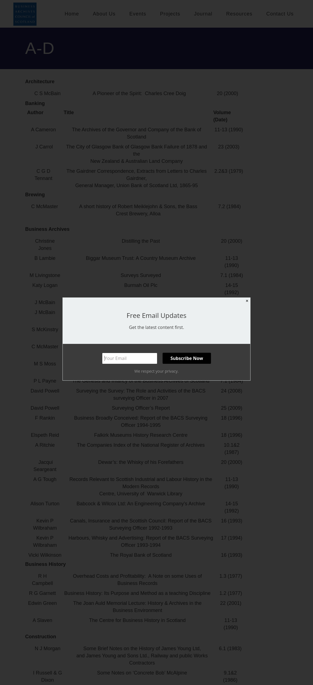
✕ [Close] (247, 301)
